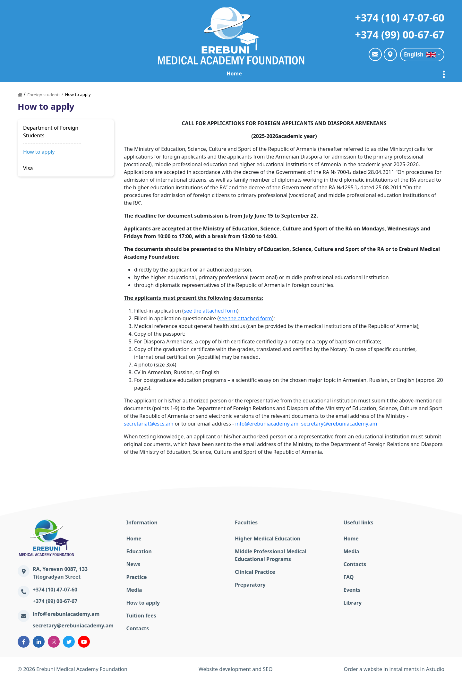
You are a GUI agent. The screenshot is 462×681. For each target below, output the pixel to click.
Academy (111, 73)
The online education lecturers (302, 73)
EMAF (143, 73)
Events (352, 589)
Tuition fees (141, 615)
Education (176, 73)
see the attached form (210, 310)
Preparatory (250, 584)
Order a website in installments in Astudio (394, 669)
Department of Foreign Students (50, 131)
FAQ (349, 577)
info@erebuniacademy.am (266, 423)
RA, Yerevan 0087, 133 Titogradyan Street (60, 572)
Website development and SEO (235, 669)
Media (134, 589)
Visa (28, 168)
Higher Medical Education (267, 538)
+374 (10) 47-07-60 (399, 17)
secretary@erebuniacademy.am (339, 423)
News (209, 73)
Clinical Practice (255, 571)
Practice (239, 73)
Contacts (137, 628)
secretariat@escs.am (149, 423)
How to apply (39, 151)
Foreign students (376, 73)
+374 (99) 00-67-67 (399, 34)
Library (353, 602)
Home (78, 73)
